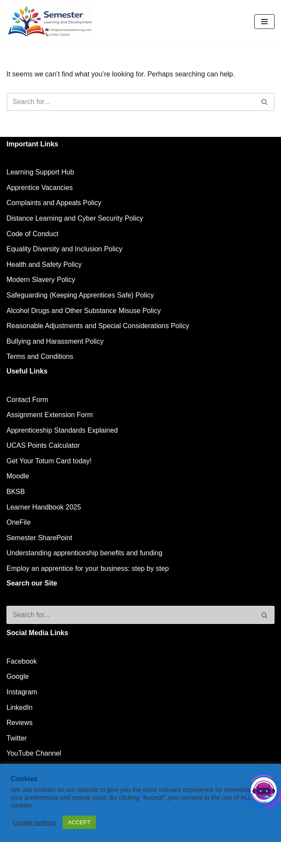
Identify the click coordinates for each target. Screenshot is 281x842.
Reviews (19, 722)
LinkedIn (19, 707)
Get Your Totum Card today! (49, 461)
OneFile (18, 522)
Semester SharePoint (39, 537)
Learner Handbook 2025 (43, 507)
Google (17, 676)
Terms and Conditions (39, 356)
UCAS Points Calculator (43, 445)
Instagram (21, 692)
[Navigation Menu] (264, 21)
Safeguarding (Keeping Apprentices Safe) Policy (80, 295)
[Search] (130, 102)
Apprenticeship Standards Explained (62, 430)
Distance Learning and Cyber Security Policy (74, 218)
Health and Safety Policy (44, 264)
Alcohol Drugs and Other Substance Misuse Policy (83, 310)
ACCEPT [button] (79, 822)
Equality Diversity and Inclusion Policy (64, 249)
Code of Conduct (32, 233)
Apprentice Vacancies (39, 187)
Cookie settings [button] (34, 822)
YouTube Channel (33, 753)
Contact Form (27, 399)
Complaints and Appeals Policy (53, 202)
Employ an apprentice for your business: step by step (87, 568)
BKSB (15, 491)
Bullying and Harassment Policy (55, 341)
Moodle (17, 476)
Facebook (21, 661)
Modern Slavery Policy (40, 279)
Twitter (16, 738)
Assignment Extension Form (49, 414)
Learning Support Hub (40, 172)
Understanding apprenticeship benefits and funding (84, 553)
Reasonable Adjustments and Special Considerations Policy (97, 325)
